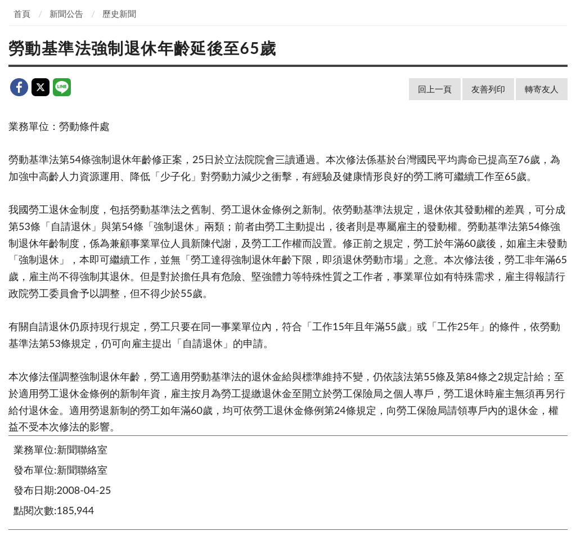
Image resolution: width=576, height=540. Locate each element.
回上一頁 (435, 89)
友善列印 (488, 89)
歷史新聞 (119, 13)
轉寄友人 (542, 89)
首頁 (22, 13)
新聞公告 (66, 13)
